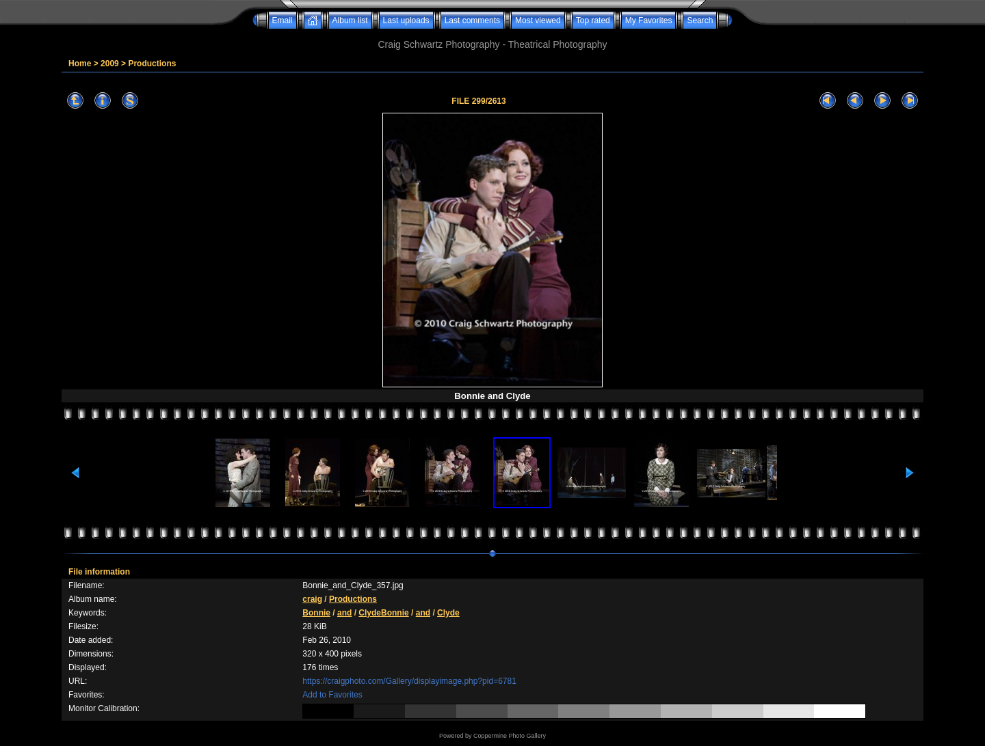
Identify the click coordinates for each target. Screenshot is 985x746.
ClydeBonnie (383, 613)
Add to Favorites (332, 695)
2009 (110, 63)
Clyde (448, 613)
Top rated (593, 20)
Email (282, 20)
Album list (350, 20)
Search (700, 20)
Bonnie (316, 613)
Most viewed (538, 20)
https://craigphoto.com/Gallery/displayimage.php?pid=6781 (409, 681)
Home (79, 63)
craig (312, 599)
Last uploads (406, 20)
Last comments (472, 20)
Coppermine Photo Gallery (509, 735)
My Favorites (648, 20)
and (344, 613)
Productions (152, 63)
